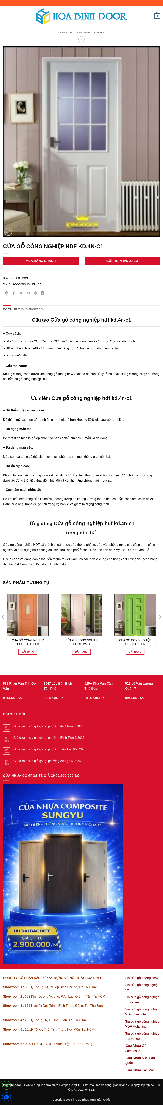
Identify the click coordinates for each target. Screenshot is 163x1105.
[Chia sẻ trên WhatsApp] (6, 293)
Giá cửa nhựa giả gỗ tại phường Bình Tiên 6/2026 (49, 737)
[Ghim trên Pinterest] (35, 293)
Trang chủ (65, 32)
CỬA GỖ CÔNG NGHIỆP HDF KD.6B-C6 (135, 642)
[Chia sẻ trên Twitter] (21, 293)
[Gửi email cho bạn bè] (28, 293)
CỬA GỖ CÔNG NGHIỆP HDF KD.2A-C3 (81, 642)
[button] (5, 16)
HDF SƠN (99, 32)
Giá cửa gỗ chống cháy (141, 978)
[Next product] (81, 39)
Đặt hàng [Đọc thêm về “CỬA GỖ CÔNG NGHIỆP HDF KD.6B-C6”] (135, 652)
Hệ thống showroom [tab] (29, 309)
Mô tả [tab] (7, 309)
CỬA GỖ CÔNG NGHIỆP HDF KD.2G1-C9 (28, 642)
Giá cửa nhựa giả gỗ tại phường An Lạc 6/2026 (47, 761)
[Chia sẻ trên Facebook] (14, 293)
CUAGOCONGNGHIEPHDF (25, 284)
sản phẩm (83, 32)
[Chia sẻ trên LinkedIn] (42, 293)
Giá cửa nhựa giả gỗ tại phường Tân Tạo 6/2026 (48, 749)
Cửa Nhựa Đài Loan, (141, 1070)
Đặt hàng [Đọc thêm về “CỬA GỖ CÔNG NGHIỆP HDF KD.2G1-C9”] (28, 652)
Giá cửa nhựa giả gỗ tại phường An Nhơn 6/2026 (48, 726)
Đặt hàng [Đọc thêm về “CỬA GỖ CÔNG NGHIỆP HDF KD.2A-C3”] (81, 652)
